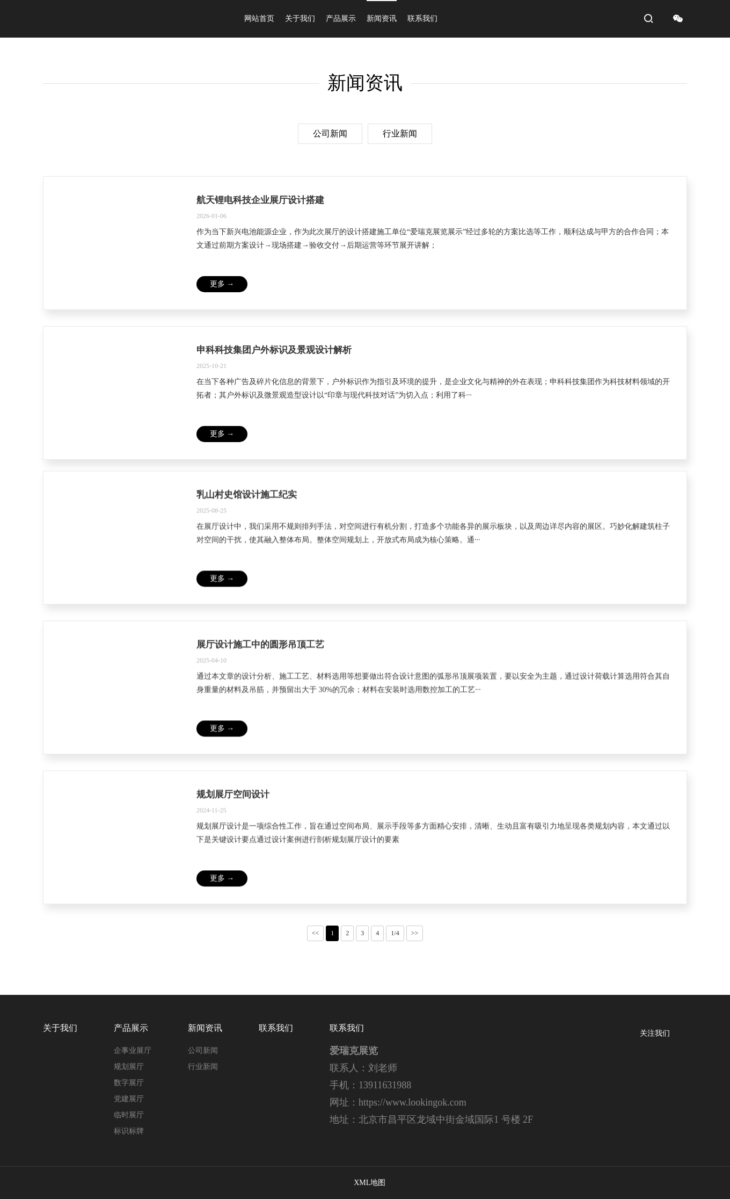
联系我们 (422, 19)
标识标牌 (129, 1131)
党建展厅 (129, 1099)
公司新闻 (330, 133)
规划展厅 (129, 1067)
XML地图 (369, 1183)
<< (315, 933)
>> (415, 933)
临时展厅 (129, 1115)
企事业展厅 (132, 1050)
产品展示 (341, 19)
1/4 (395, 933)
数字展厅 (129, 1083)
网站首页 (259, 19)
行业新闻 (400, 133)
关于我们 (300, 19)
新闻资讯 (382, 19)
